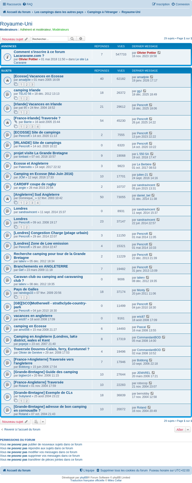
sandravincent (146, 185)
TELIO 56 (25, 93)
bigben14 (25, 375)
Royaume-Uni (16, 24)
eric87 (23, 319)
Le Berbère (144, 164)
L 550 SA (143, 154)
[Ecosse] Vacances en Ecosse (39, 76)
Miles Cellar (115, 480)
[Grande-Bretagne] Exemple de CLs (43, 393)
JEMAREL (144, 373)
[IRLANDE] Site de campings (37, 143)
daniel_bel (143, 195)
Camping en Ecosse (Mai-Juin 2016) (43, 174)
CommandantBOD (149, 337)
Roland (23, 386)
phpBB (84, 477)
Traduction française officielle (87, 480)
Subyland (25, 396)
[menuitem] (27, 4)
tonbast (23, 156)
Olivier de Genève (30, 352)
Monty (141, 290)
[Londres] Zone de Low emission (41, 243)
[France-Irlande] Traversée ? (37, 118)
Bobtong (24, 367)
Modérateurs (61, 29)
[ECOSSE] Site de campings (37, 132)
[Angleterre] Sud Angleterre (37, 194)
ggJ (139, 91)
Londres (20, 208)
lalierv (22, 261)
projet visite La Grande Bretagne (41, 153)
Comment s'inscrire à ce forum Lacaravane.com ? (39, 54)
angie (22, 187)
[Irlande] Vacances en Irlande (38, 104)
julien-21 (142, 174)
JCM (22, 177)
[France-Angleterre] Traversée (39, 382)
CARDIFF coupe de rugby (35, 184)
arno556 (24, 329)
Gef (21, 270)
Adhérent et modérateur (35, 29)
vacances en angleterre (33, 316)
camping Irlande (27, 90)
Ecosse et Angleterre (31, 163)
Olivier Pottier (28, 59)
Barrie (28, 122)
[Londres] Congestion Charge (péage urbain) (51, 233)
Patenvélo (25, 167)
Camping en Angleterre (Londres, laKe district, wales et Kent (45, 338)
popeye (23, 344)
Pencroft (142, 105)
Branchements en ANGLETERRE (41, 266)
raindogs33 (26, 293)
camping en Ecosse (30, 326)
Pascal (141, 327)
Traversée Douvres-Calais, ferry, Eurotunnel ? (51, 349)
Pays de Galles (26, 289)
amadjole (25, 79)
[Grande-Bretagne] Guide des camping (46, 372)
